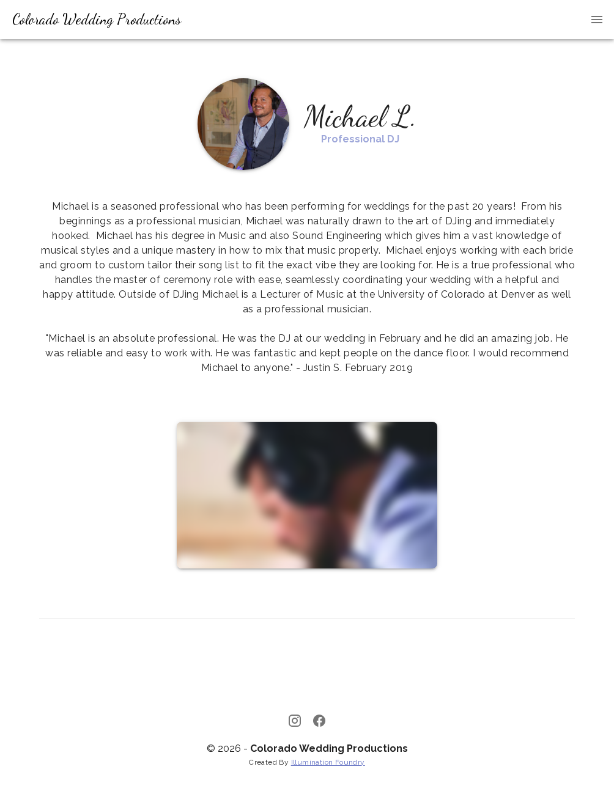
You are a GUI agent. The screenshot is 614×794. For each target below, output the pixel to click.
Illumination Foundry (328, 762)
